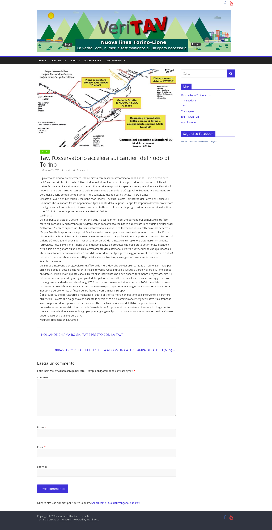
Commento (43, 377)
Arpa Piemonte (189, 122)
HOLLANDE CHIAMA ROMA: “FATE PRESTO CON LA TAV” (80, 334)
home (42, 60)
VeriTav (184, 142)
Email (41, 447)
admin (68, 170)
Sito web (42, 466)
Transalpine (187, 111)
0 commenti (80, 170)
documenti (91, 60)
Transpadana (188, 100)
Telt (183, 106)
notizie (75, 60)
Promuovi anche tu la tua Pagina (202, 142)
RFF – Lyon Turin (190, 116)
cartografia (114, 60)
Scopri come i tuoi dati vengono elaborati (115, 502)
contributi (58, 60)
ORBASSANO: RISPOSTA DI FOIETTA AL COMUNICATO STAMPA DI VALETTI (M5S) (115, 350)
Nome (41, 427)
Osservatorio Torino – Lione (197, 95)
